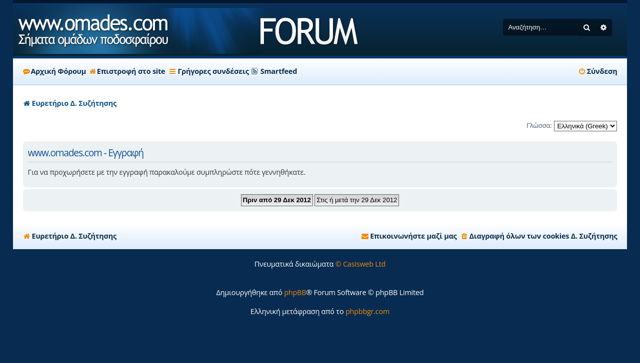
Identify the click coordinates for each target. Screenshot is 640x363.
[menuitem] (598, 71)
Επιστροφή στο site (127, 71)
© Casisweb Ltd (361, 264)
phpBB (295, 292)
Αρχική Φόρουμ (54, 71)
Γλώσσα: (539, 125)
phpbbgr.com (368, 311)
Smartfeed (278, 71)
